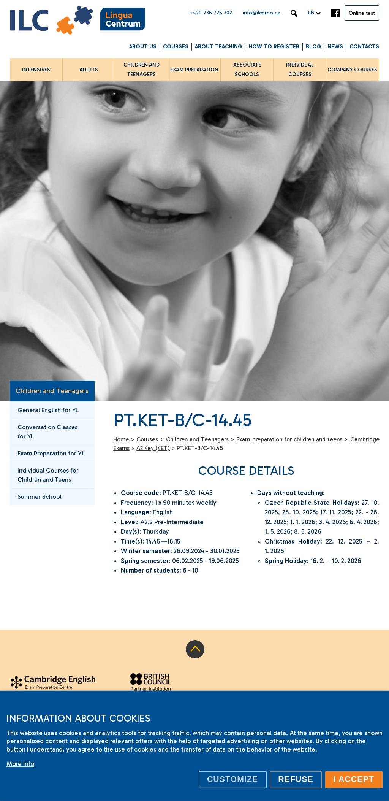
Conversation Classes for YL (47, 431)
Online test (362, 13)
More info (20, 764)
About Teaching (218, 46)
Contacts (364, 46)
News (335, 46)
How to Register (273, 46)
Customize (232, 779)
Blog (313, 46)
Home (121, 439)
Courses (175, 46)
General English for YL (48, 410)
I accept (354, 779)
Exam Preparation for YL (51, 453)
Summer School (39, 496)
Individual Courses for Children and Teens (48, 475)
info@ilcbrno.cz (261, 13)
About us (143, 46)
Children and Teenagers (52, 391)
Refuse (295, 779)
